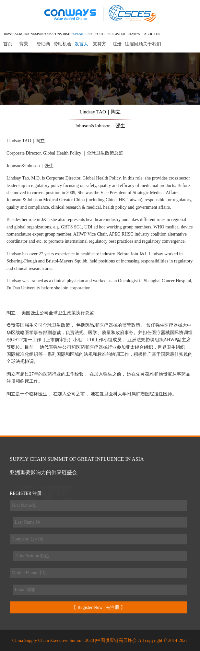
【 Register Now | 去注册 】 (98, 607)
